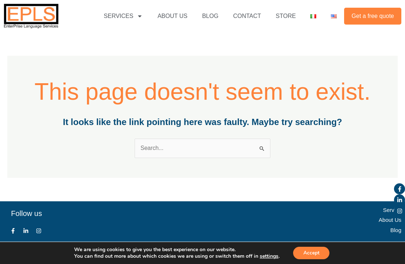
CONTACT (247, 16)
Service (392, 210)
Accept (311, 252)
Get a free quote (372, 16)
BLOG (210, 16)
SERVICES (123, 16)
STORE (286, 16)
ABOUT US (172, 16)
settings (268, 256)
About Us (390, 220)
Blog (395, 230)
